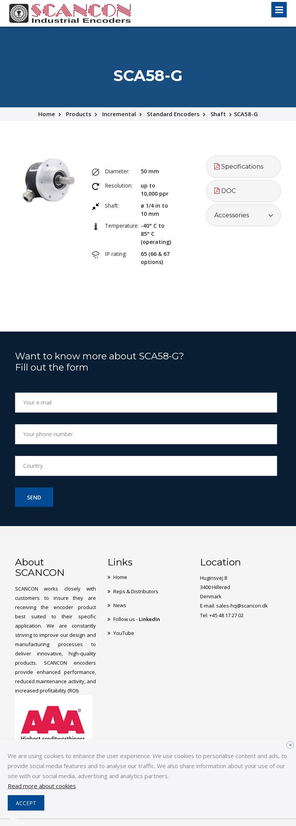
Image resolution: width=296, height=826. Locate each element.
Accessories (231, 215)
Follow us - (136, 618)
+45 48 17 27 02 (226, 614)
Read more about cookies (42, 786)
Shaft (218, 114)
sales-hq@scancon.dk (242, 605)
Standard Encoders (173, 114)
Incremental (119, 114)
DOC (225, 191)
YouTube (123, 632)
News (119, 604)
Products (78, 114)
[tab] (243, 167)
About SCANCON (40, 567)
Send (34, 497)
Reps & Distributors (135, 590)
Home (46, 114)
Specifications (238, 166)
